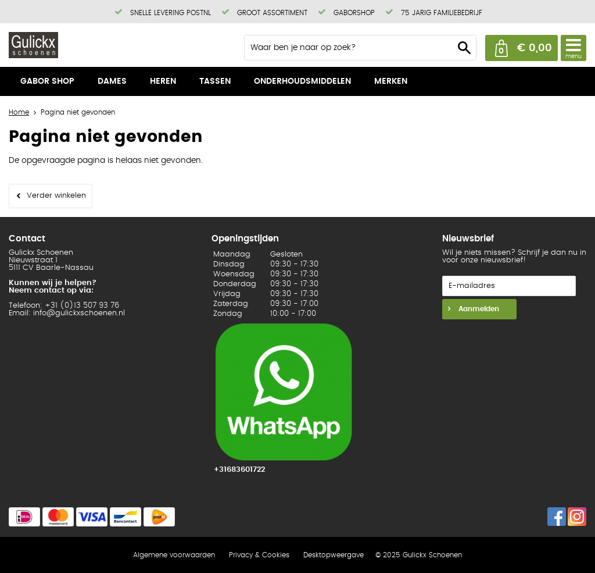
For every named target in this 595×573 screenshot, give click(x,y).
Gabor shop (47, 81)
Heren (163, 81)
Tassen (215, 81)
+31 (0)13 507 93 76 (82, 305)
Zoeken (464, 47)
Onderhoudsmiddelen (302, 81)
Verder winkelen (56, 196)
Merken (390, 81)
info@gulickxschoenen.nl (79, 313)
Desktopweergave (333, 554)
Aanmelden (477, 308)
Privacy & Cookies (259, 554)
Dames (112, 81)
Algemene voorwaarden (174, 554)
